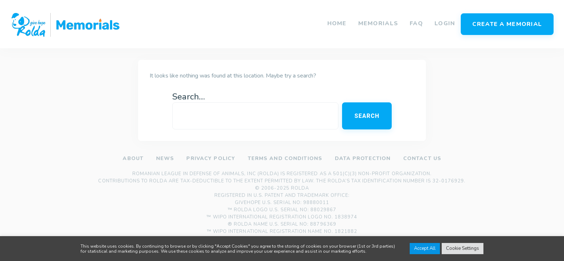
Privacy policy (210, 158)
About (133, 158)
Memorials (378, 23)
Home (337, 23)
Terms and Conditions (284, 158)
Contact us (422, 158)
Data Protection (363, 158)
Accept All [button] (425, 248)
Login (445, 23)
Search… (188, 96)
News (165, 158)
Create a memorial (507, 24)
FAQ (416, 23)
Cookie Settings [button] (462, 248)
